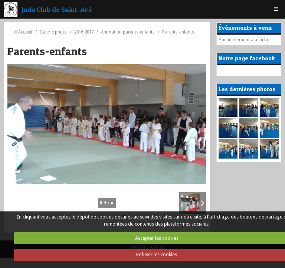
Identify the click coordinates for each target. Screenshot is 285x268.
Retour (107, 202)
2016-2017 (84, 32)
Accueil (25, 32)
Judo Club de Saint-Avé (56, 9)
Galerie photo (53, 32)
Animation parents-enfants (128, 32)
